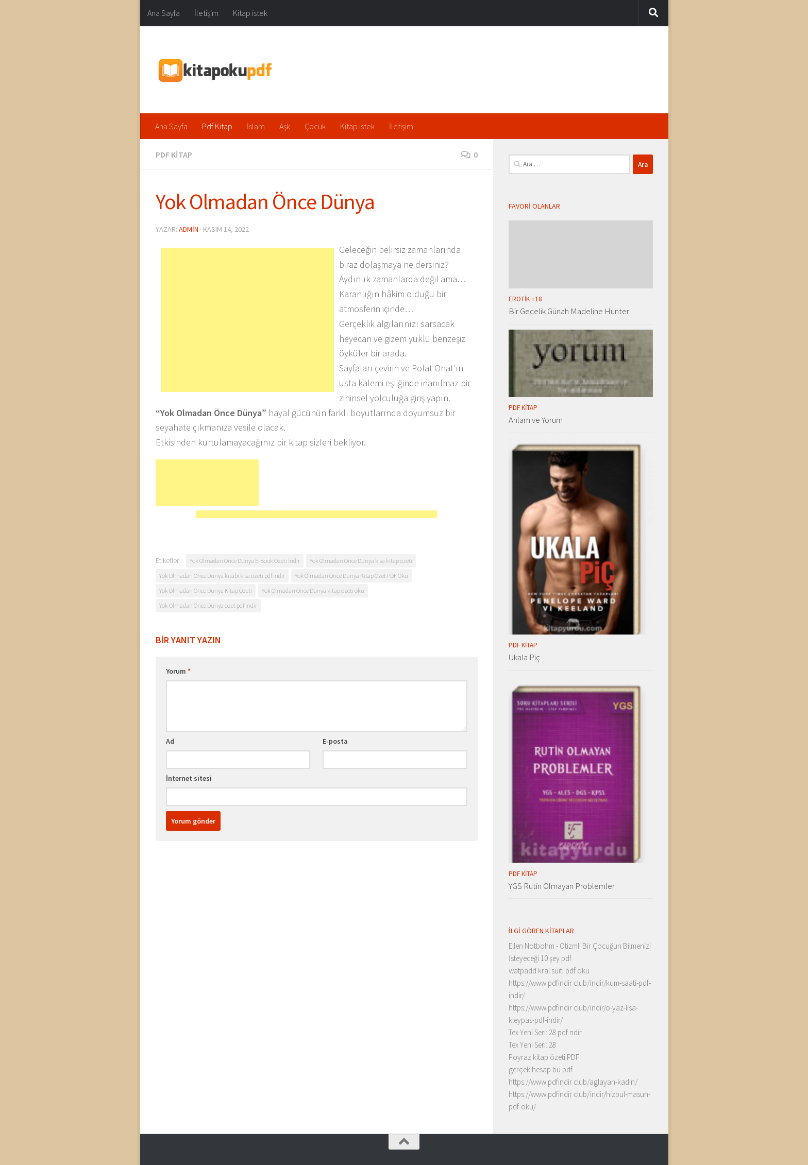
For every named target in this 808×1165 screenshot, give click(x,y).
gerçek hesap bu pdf (541, 1069)
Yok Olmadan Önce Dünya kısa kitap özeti (361, 560)
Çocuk (315, 126)
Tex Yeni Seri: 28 (532, 1045)
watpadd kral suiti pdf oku (549, 970)
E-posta (335, 741)
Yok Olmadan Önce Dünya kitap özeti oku (313, 590)
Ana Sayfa (163, 13)
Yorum (178, 671)
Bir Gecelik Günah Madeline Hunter (569, 311)
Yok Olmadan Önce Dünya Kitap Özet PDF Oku (351, 575)
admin (188, 229)
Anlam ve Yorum (536, 419)
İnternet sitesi (189, 778)
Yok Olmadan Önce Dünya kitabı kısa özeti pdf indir (222, 575)
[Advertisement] (247, 320)
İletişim (206, 13)
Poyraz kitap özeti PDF (544, 1057)
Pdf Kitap (217, 126)
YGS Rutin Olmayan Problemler (562, 886)
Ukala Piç (524, 657)
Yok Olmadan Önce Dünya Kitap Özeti (205, 590)
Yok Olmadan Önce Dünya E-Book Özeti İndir (245, 560)
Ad (170, 741)
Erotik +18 (525, 299)
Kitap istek (250, 13)
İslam (256, 126)
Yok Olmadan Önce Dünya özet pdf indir (208, 605)
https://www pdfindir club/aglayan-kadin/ (573, 1082)
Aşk (284, 126)
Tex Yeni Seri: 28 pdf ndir (545, 1032)
